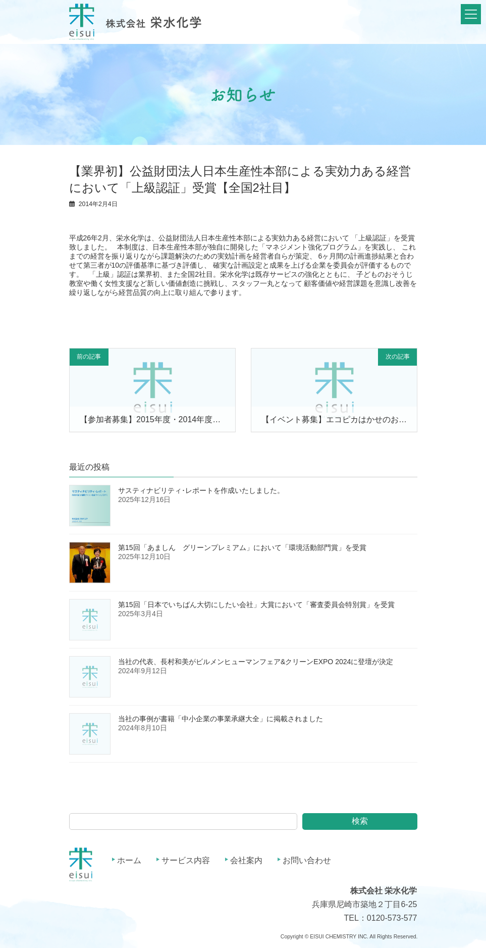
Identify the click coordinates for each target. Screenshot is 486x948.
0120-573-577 (392, 918)
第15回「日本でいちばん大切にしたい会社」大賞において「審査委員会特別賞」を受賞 (256, 605)
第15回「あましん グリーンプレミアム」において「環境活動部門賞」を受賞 (242, 547)
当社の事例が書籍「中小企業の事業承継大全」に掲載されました (220, 719)
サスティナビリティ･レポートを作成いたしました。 (201, 490)
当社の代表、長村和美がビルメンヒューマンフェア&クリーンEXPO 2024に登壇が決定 (255, 662)
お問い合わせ (307, 860)
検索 (360, 821)
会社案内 (246, 860)
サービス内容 (185, 860)
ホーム (129, 860)
